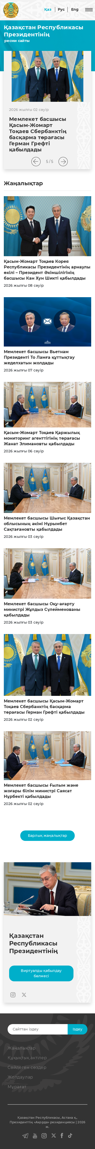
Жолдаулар (20, 1077)
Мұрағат (17, 1086)
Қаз (47, 9)
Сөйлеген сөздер (27, 1067)
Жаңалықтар (22, 1048)
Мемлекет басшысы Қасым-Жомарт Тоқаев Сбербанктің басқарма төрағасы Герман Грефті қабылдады (37, 134)
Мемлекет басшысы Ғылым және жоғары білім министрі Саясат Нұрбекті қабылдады (41, 791)
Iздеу (77, 1029)
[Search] (47, 1029)
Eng (75, 9)
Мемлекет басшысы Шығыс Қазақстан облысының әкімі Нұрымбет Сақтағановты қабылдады (47, 524)
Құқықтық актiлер (27, 1057)
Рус (61, 9)
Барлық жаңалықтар (47, 835)
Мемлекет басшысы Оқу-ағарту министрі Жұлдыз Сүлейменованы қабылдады (42, 609)
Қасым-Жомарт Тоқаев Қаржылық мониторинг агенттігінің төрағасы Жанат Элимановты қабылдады (42, 438)
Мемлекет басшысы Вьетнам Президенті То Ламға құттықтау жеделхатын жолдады (39, 357)
